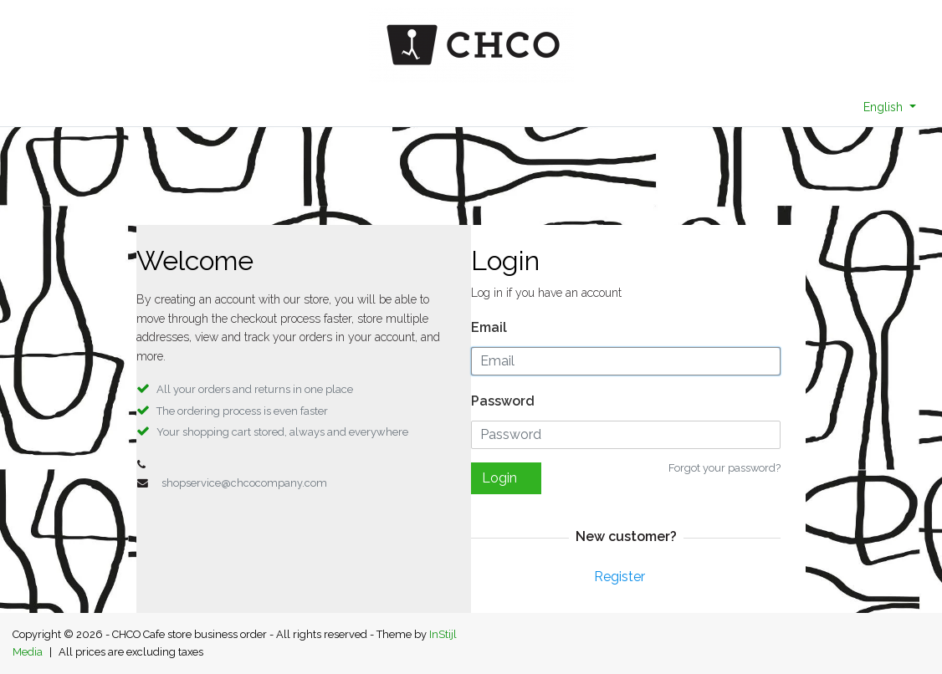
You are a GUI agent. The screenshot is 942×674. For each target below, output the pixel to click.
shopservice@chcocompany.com (244, 483)
